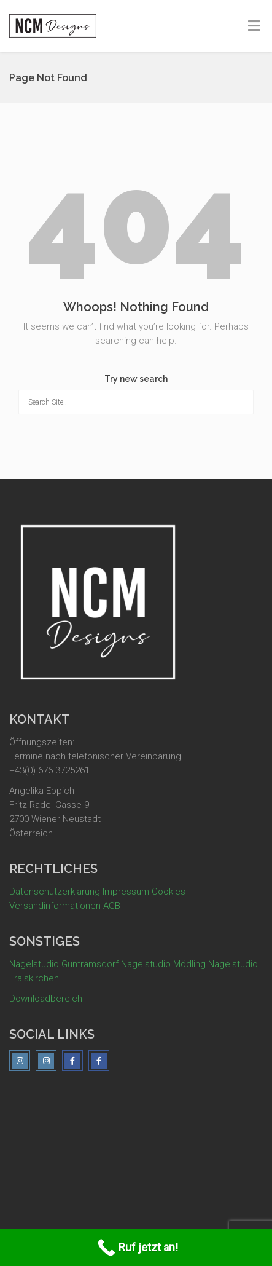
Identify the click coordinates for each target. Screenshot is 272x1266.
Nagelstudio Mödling (163, 964)
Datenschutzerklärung (54, 891)
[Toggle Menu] (254, 26)
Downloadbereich (45, 998)
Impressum (126, 891)
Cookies (168, 891)
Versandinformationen (55, 905)
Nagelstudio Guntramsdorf (64, 964)
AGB (111, 905)
